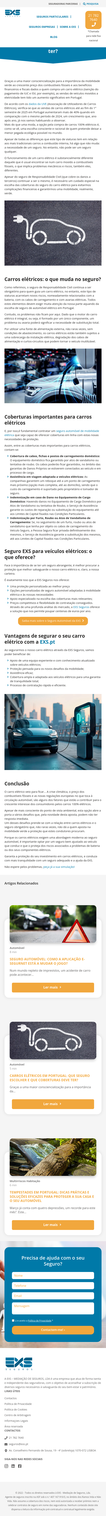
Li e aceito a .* (34, 1320)
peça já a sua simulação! (59, 867)
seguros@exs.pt (18, 1444)
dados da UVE (38, 104)
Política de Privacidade (39, 1320)
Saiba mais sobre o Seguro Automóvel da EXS (51, 620)
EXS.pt (47, 641)
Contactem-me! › (53, 1330)
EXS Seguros (81, 607)
